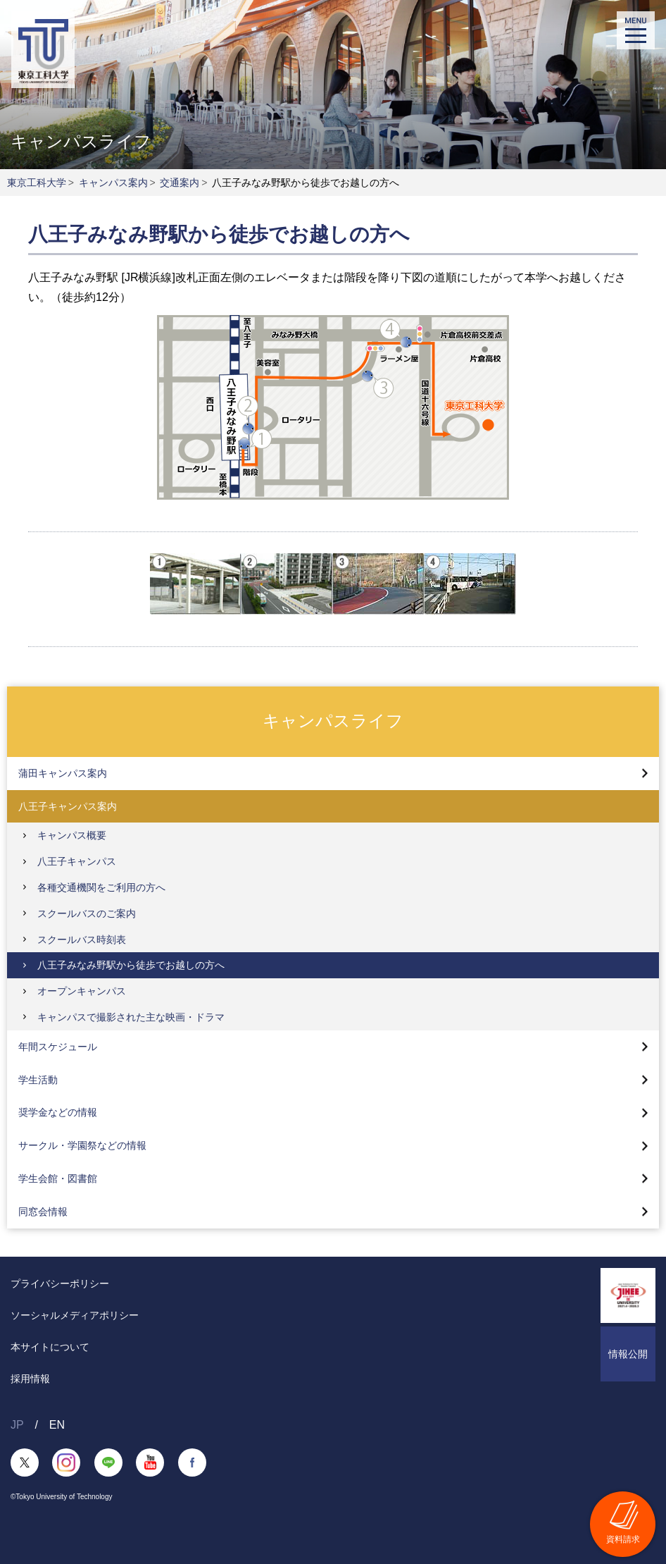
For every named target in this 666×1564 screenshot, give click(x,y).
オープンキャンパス (81, 991)
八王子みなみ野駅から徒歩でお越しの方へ (131, 965)
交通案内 (179, 182)
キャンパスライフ (333, 720)
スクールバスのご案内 (86, 913)
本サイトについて (50, 1347)
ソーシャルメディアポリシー (75, 1315)
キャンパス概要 (71, 835)
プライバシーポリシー (60, 1283)
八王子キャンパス (76, 861)
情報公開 (628, 1354)
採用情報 (30, 1378)
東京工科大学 (36, 182)
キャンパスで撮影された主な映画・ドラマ (131, 1017)
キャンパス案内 (113, 182)
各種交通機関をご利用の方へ (101, 887)
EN (57, 1425)
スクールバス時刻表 (81, 939)
